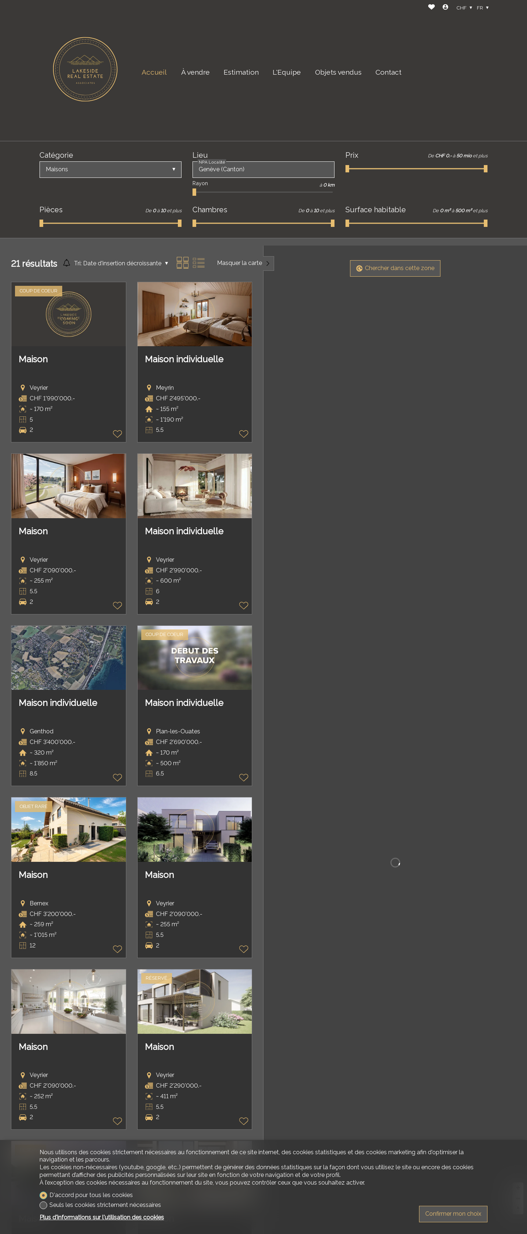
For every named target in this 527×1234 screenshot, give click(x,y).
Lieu (200, 155)
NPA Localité (212, 161)
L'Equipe (287, 72)
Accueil (154, 72)
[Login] (445, 8)
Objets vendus (338, 72)
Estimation (241, 72)
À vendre (195, 72)
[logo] (85, 70)
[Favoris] (431, 8)
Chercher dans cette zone (395, 268)
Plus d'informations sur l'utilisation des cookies (102, 1217)
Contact (388, 72)
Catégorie (56, 155)
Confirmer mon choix (453, 1213)
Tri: (78, 263)
